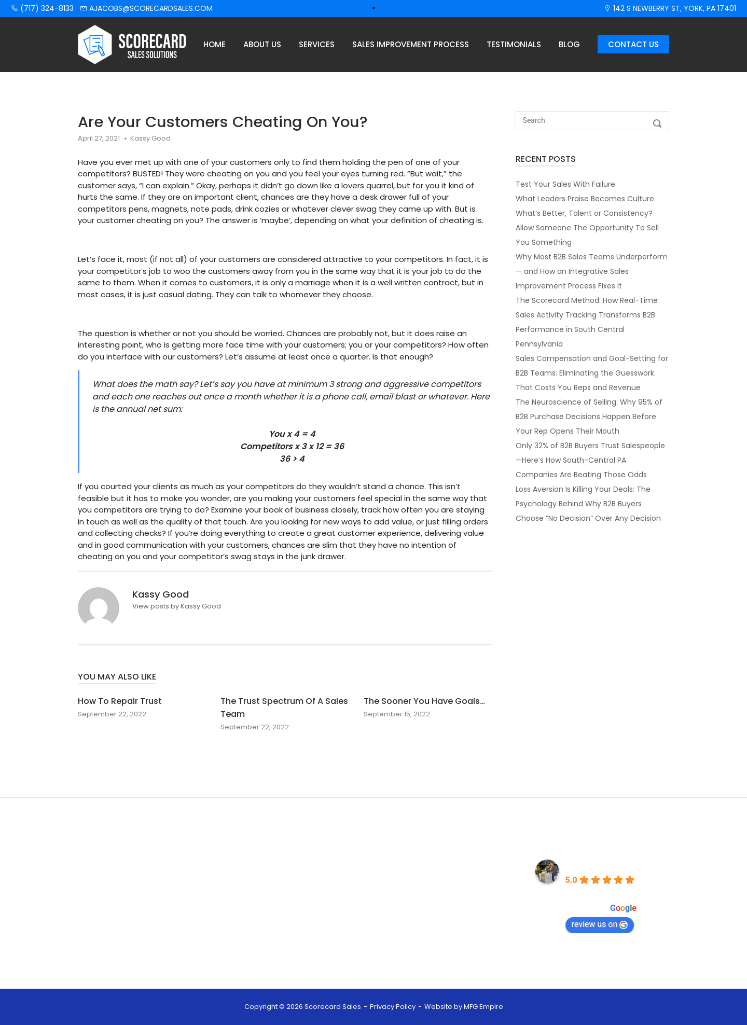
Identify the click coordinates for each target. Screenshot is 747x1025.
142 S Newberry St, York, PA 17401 (670, 8)
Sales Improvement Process (410, 44)
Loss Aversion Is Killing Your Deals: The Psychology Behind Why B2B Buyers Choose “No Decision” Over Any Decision (588, 503)
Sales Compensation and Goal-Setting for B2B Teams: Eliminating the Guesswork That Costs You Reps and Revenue (592, 373)
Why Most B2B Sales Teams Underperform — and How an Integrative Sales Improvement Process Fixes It (592, 271)
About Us (262, 44)
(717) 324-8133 (42, 8)
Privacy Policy (393, 1007)
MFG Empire (483, 1007)
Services (317, 44)
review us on (600, 924)
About (272, 882)
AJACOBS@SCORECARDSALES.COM (447, 908)
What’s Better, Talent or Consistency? (584, 213)
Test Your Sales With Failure (565, 184)
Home (214, 44)
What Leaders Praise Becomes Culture (585, 198)
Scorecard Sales (599, 865)
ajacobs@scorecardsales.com (146, 8)
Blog (569, 44)
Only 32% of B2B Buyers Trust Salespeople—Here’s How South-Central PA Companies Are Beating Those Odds (590, 460)
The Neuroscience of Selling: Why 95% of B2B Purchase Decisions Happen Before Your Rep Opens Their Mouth (589, 416)
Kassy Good (150, 138)
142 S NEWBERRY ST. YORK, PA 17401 (446, 939)
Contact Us (633, 44)
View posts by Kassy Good (176, 606)
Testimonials (514, 44)
